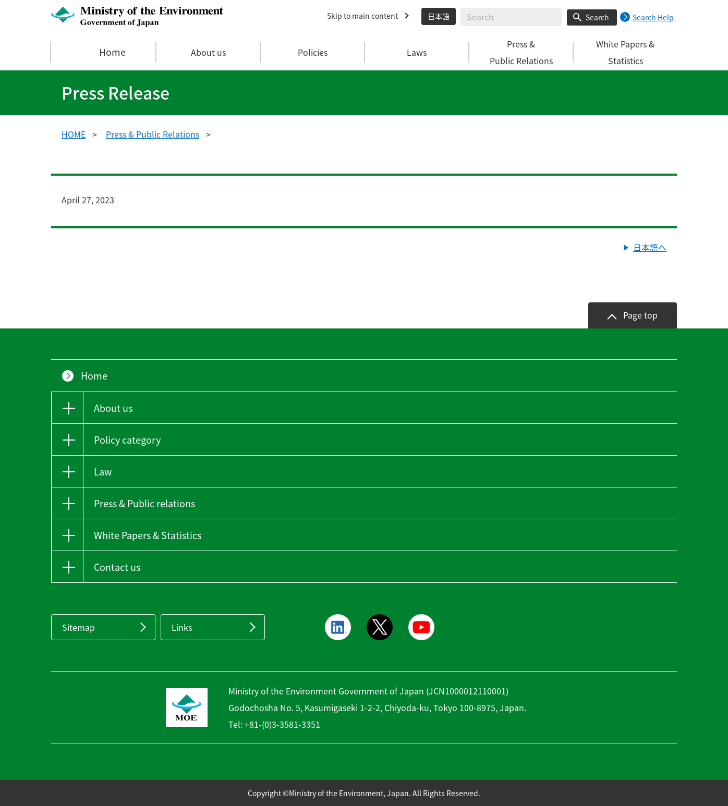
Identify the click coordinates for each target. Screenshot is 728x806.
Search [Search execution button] (597, 17)
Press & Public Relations (152, 134)
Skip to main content (362, 15)
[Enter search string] (511, 17)
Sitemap (78, 627)
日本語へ (649, 247)
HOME (74, 134)
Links (182, 627)
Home (104, 52)
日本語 (439, 16)
